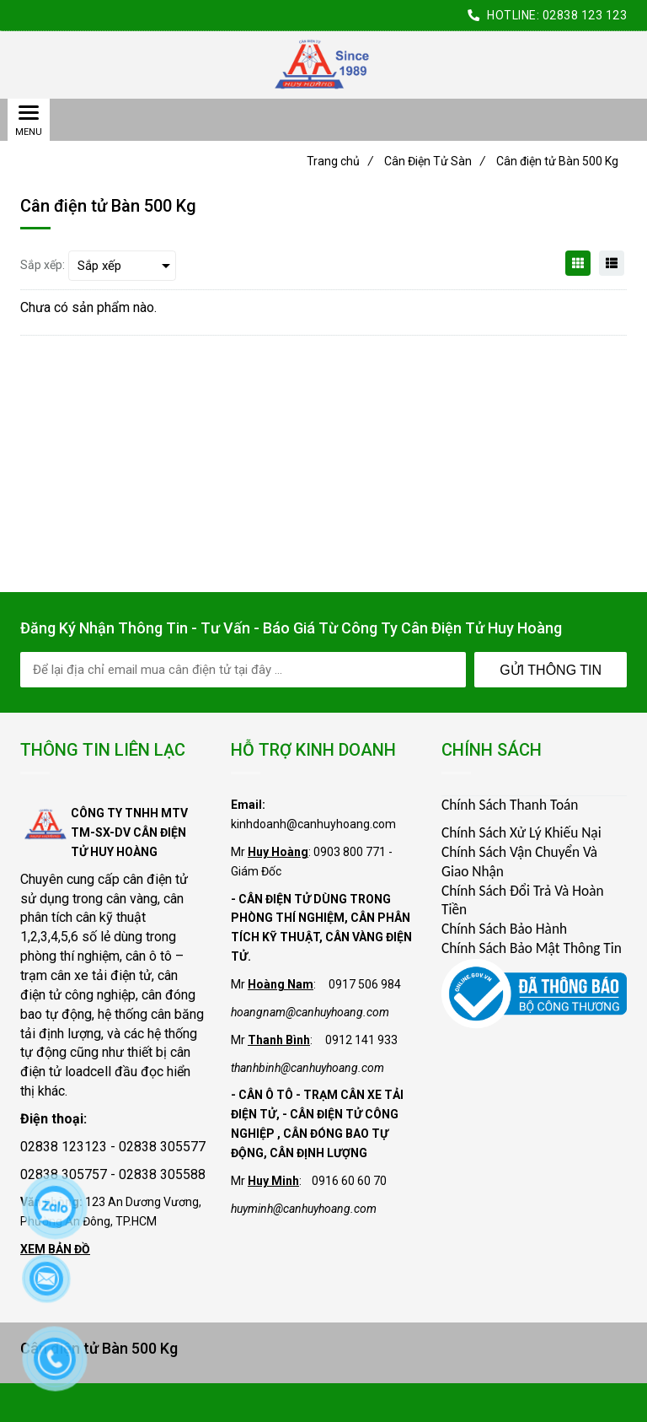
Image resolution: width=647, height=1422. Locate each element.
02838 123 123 (585, 15)
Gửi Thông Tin (551, 670)
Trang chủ (340, 161)
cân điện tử (155, 879)
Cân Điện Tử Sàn (434, 161)
